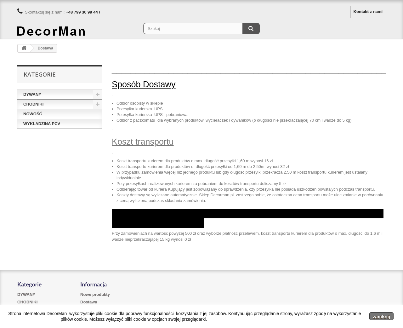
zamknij (381, 316)
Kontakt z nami (368, 11)
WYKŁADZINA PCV (41, 123)
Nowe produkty (95, 294)
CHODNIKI (33, 104)
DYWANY (32, 94)
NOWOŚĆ (32, 114)
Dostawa (88, 302)
